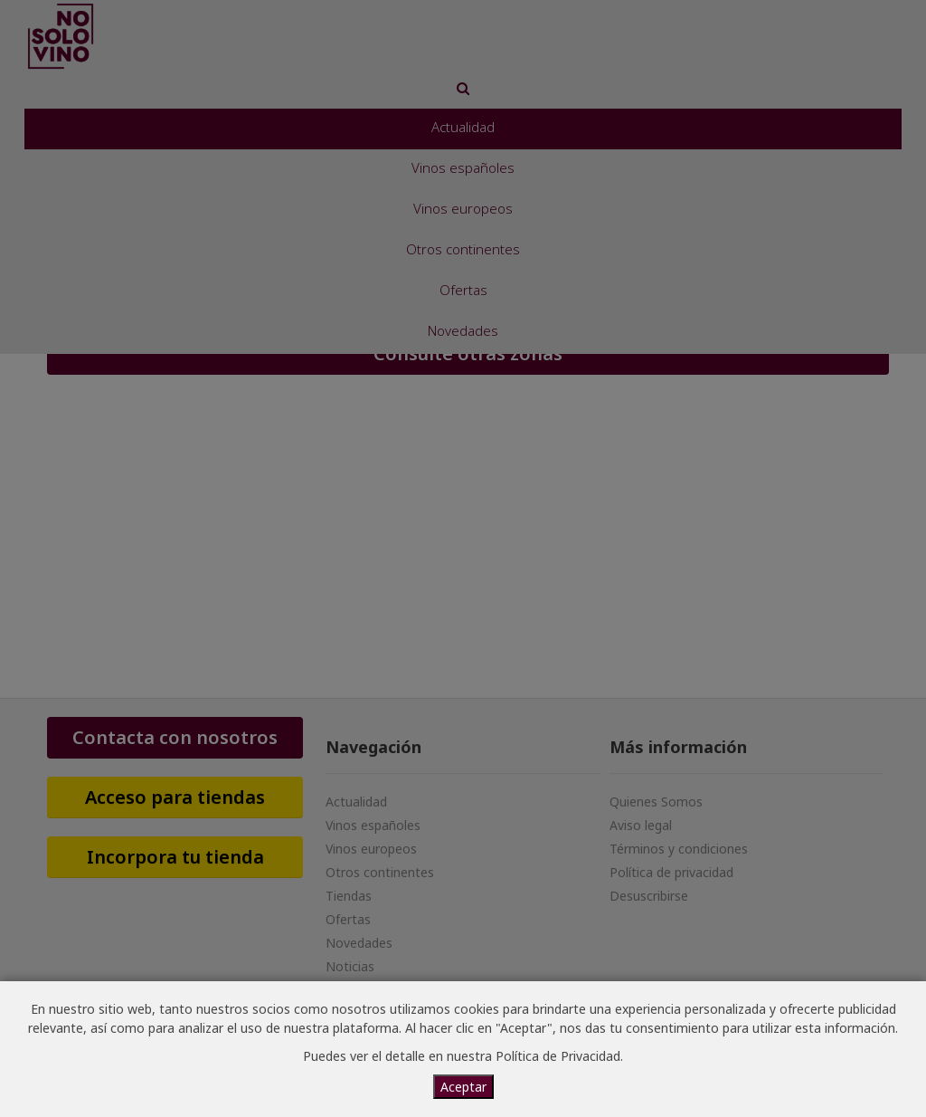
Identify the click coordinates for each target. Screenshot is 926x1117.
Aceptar (463, 1086)
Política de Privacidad (558, 1055)
